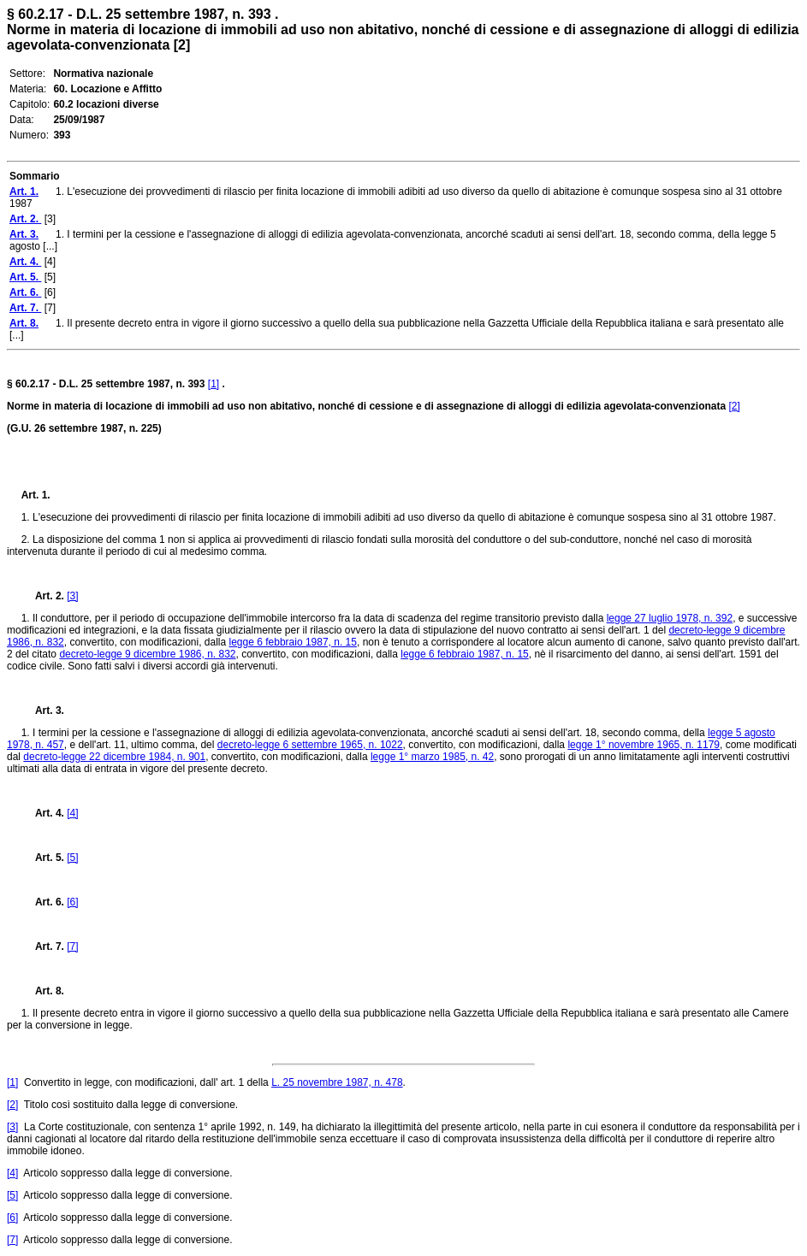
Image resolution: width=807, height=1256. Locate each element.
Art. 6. (44, 902)
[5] (72, 858)
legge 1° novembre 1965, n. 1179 (643, 745)
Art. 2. (44, 596)
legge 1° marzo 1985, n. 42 (432, 757)
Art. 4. (44, 813)
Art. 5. (44, 858)
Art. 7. (44, 946)
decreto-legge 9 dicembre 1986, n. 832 (147, 654)
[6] (72, 902)
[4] (72, 813)
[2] (734, 406)
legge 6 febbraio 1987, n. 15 (293, 642)
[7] (72, 946)
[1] (213, 384)
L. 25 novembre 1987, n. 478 (336, 1082)
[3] (72, 596)
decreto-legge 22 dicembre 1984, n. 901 (114, 757)
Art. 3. (42, 710)
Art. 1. (35, 495)
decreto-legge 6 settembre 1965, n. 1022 (310, 745)
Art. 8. (42, 991)
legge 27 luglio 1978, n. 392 (670, 618)
